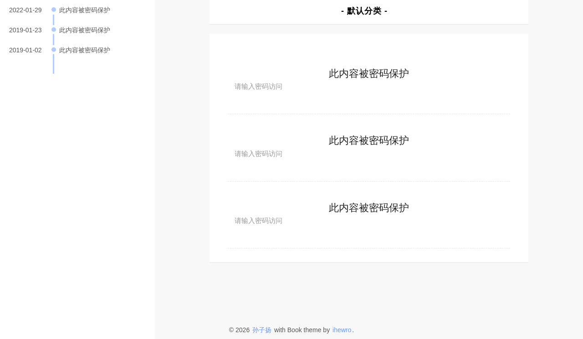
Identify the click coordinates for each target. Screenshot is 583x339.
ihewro (341, 330)
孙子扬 (261, 330)
